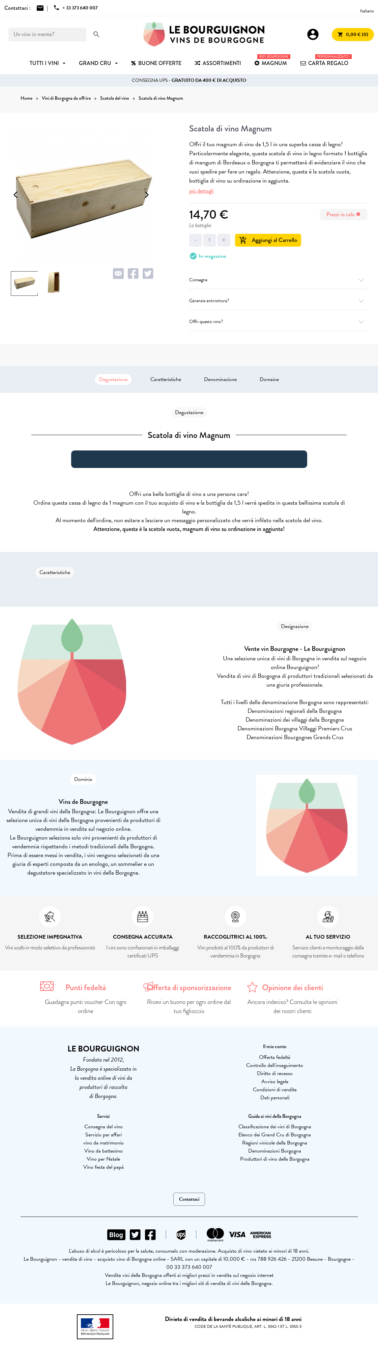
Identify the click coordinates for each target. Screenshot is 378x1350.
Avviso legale (274, 1081)
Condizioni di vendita (275, 1090)
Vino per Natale (103, 1159)
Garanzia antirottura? (278, 300)
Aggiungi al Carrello (268, 240)
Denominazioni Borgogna (274, 1151)
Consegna (278, 279)
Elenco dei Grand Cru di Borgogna (274, 1135)
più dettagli (201, 191)
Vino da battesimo (103, 1151)
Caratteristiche (165, 379)
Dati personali (274, 1098)
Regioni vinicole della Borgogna (274, 1143)
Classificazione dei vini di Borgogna (274, 1127)
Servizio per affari (103, 1135)
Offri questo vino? (278, 321)
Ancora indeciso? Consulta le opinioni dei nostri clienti (293, 1006)
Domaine (269, 379)
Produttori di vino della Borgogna (275, 1159)
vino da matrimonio (103, 1143)
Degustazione (113, 379)
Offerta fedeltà (274, 1057)
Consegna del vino (103, 1127)
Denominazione (220, 379)
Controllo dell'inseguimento (274, 1065)
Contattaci (189, 1199)
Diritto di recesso (275, 1073)
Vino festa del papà (103, 1167)
